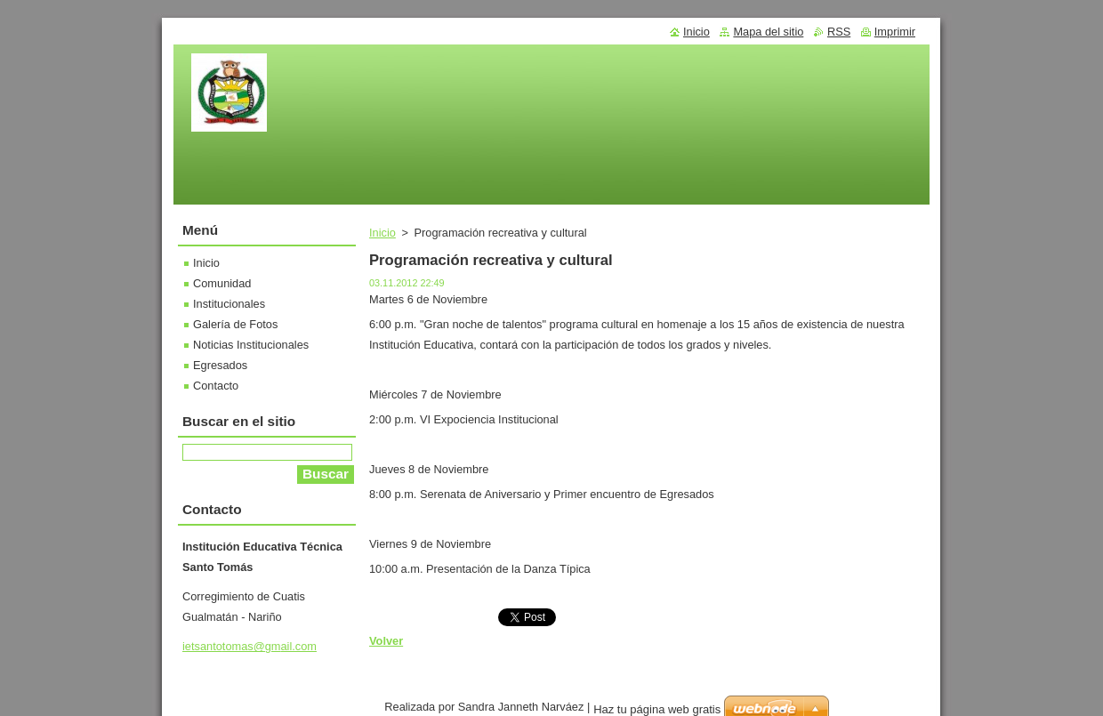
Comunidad (222, 283)
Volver (386, 641)
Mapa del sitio (768, 31)
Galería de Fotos (235, 324)
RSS (838, 31)
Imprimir (894, 31)
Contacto (215, 385)
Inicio (382, 232)
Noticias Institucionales (251, 344)
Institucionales (229, 303)
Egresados (220, 365)
